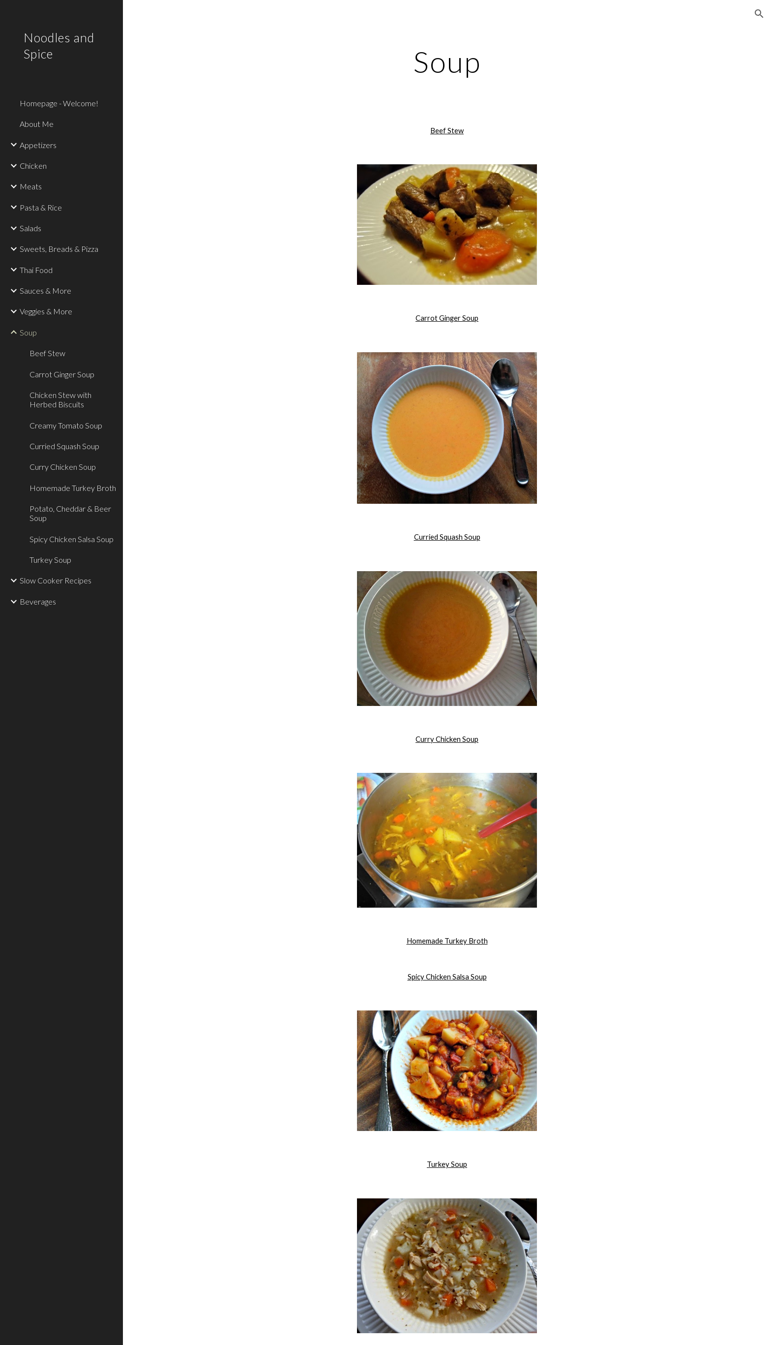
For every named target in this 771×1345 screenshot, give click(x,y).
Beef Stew (447, 130)
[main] (447, 61)
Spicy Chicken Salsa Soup (447, 977)
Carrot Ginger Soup (446, 318)
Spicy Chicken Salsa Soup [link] (72, 539)
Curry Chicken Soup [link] (63, 466)
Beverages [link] (38, 601)
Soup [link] (28, 332)
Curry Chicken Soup (446, 739)
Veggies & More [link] (46, 311)
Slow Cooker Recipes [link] (55, 580)
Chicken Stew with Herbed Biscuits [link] (60, 399)
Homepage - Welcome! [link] (59, 103)
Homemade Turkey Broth (447, 941)
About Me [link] (37, 123)
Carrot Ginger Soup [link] (62, 374)
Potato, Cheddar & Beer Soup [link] (70, 513)
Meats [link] (31, 186)
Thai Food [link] (36, 270)
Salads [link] (30, 228)
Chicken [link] (33, 165)
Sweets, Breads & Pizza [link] (59, 248)
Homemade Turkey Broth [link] (73, 487)
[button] (759, 14)
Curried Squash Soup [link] (64, 446)
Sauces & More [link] (45, 290)
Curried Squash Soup (447, 537)
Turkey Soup (447, 1164)
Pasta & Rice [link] (41, 207)
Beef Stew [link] (47, 353)
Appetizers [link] (38, 145)
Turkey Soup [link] (50, 559)
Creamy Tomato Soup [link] (66, 425)
